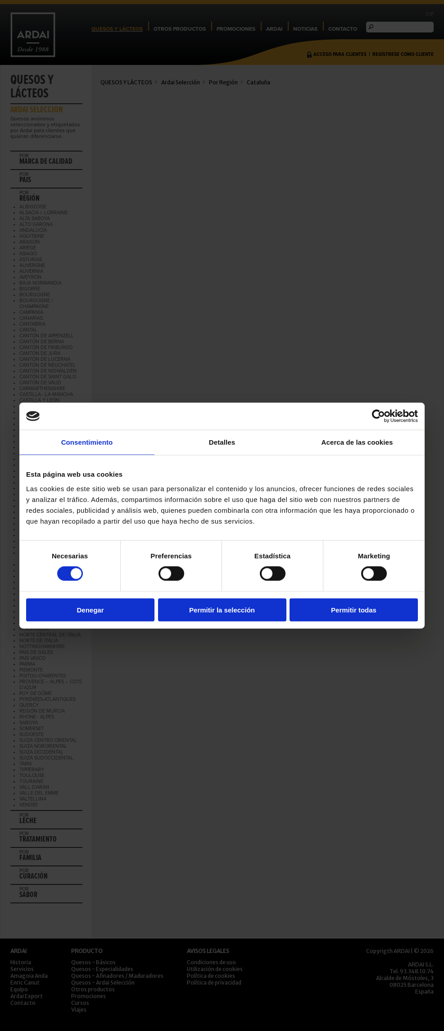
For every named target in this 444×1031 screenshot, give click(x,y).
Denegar (90, 609)
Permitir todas (353, 609)
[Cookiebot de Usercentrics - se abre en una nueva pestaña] (378, 416)
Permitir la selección (222, 609)
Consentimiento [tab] (87, 442)
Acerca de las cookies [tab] (357, 442)
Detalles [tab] (222, 442)
